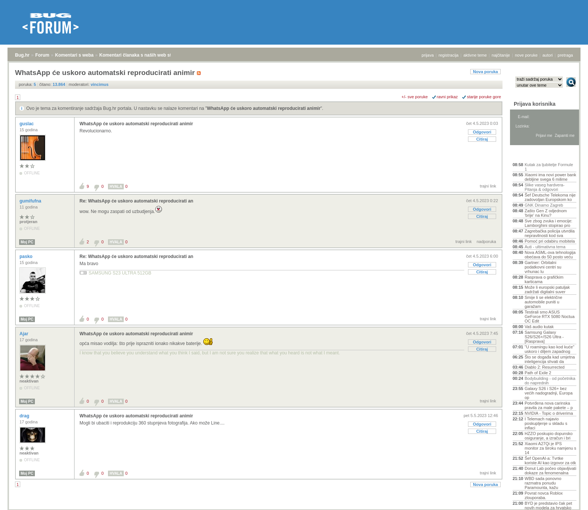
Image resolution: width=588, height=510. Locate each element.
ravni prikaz (447, 96)
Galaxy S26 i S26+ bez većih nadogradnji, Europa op (549, 393)
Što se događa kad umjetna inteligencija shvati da (550, 359)
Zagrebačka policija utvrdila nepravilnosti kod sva (549, 233)
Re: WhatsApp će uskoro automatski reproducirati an (136, 201)
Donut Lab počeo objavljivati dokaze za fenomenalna (550, 470)
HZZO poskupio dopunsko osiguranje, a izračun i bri (549, 435)
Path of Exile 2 (538, 372)
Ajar (25, 333)
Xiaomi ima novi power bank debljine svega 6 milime (550, 177)
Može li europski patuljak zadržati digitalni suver (547, 289)
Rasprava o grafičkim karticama (544, 279)
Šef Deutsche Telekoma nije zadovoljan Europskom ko (550, 197)
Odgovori (482, 132)
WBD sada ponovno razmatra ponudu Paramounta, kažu (543, 483)
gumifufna (31, 201)
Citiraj (482, 139)
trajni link (488, 186)
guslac (27, 123)
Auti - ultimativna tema (545, 246)
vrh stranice (567, 499)
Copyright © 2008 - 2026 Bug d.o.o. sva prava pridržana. (294, 508)
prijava (428, 55)
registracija (449, 55)
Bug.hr (22, 55)
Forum (42, 55)
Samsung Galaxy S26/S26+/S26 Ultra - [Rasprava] (544, 337)
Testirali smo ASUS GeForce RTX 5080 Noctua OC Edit (549, 316)
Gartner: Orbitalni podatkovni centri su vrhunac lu (543, 267)
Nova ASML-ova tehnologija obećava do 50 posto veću (550, 254)
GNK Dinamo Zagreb (544, 205)
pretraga (565, 55)
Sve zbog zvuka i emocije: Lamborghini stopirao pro (548, 223)
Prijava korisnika (534, 104)
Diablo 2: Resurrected (544, 367)
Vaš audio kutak (539, 326)
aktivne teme (475, 55)
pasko (27, 256)
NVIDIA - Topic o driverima (549, 413)
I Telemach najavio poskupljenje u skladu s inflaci (546, 423)
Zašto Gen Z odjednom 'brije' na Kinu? (546, 213)
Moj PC (27, 242)
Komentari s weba (74, 55)
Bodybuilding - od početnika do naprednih (550, 380)
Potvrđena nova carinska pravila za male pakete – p (549, 405)
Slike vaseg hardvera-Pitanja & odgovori (544, 187)
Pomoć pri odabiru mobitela (550, 241)
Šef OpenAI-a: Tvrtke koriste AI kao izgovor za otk (550, 460)
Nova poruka (485, 71)
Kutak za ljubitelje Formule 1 (549, 166)
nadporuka (486, 241)
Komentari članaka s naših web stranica (141, 55)
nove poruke (526, 55)
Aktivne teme (530, 155)
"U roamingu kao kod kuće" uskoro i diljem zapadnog (549, 349)
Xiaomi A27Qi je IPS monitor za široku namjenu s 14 (550, 448)
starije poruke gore (484, 96)
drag (25, 415)
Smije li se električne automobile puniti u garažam (543, 302)
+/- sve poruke (415, 96)
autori (548, 55)
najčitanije (501, 55)
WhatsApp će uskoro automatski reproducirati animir (264, 108)
